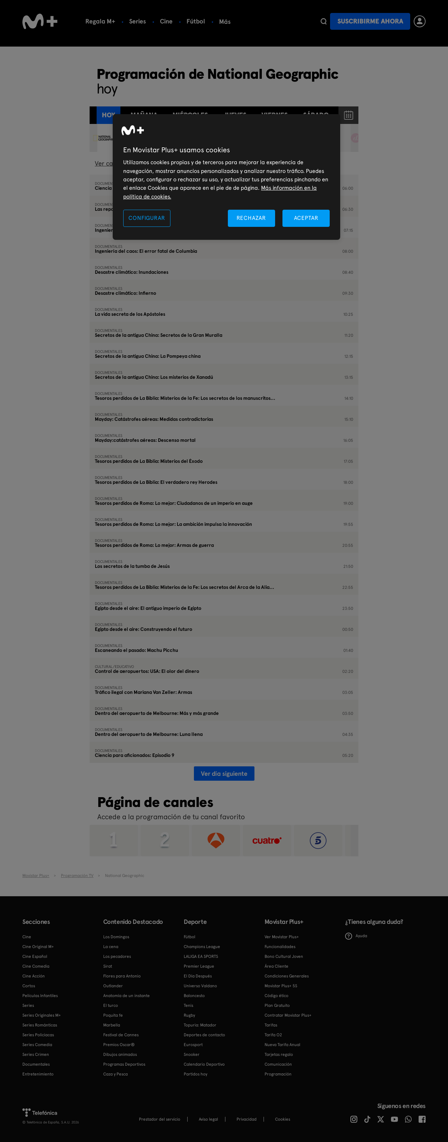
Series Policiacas (38, 1034)
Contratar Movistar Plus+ (288, 1015)
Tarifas (271, 1025)
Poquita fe (113, 1015)
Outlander (113, 985)
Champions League (202, 946)
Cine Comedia (35, 966)
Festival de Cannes (121, 1034)
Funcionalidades (280, 946)
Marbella (111, 1025)
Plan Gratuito (277, 1005)
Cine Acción (33, 976)
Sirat (107, 966)
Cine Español (34, 956)
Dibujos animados (120, 1054)
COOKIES (282, 1119)
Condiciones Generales (287, 976)
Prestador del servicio (159, 1119)
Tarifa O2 (273, 1034)
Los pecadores (117, 956)
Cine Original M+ (38, 946)
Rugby (189, 1015)
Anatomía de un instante (126, 995)
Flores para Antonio (122, 976)
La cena (110, 946)
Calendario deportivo (249, 21)
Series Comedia (37, 1044)
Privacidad (247, 1119)
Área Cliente (276, 966)
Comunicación (278, 1064)
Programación (278, 1074)
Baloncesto (194, 995)
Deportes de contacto (204, 1034)
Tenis (188, 1005)
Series (137, 21)
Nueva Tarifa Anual (282, 1044)
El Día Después (198, 976)
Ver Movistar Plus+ (282, 936)
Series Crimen (35, 1054)
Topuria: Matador (200, 1025)
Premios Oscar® (119, 1044)
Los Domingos (116, 936)
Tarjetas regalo (279, 1054)
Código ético (276, 995)
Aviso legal (208, 1119)
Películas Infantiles (40, 995)
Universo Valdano (200, 985)
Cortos (28, 985)
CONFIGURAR (146, 218)
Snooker (192, 1054)
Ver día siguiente (224, 773)
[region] (226, 177)
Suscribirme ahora (370, 21)
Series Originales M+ (41, 1015)
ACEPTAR (306, 218)
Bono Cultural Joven (284, 956)
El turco (110, 1005)
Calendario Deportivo (204, 1064)
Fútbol (196, 21)
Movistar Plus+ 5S (281, 985)
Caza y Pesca (115, 1074)
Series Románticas (39, 1025)
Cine (166, 21)
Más (300, 21)
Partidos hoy (195, 1074)
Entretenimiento (38, 1074)
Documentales (36, 1064)
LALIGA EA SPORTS (201, 956)
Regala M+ (100, 21)
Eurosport (193, 1044)
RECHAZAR (251, 218)
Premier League (199, 966)
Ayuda (356, 936)
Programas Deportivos (124, 1064)
